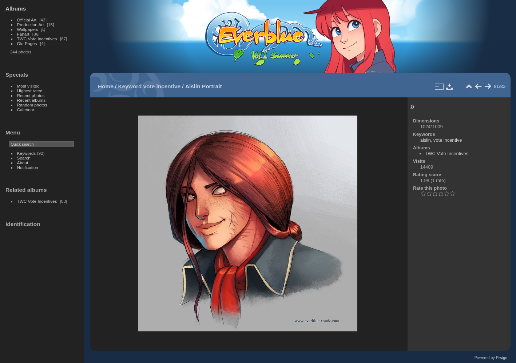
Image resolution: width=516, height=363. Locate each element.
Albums (15, 8)
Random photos (32, 104)
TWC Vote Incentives (37, 38)
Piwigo (501, 357)
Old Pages (27, 43)
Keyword (130, 86)
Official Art (26, 19)
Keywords (26, 153)
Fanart (23, 34)
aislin (425, 140)
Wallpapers (27, 29)
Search (24, 158)
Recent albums (31, 100)
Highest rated (30, 90)
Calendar (26, 109)
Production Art (30, 24)
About (22, 162)
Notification (27, 167)
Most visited (28, 86)
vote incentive (161, 86)
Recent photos (31, 95)
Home (106, 86)
